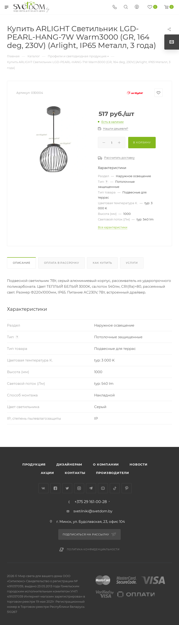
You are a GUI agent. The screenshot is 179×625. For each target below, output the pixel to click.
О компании (106, 464)
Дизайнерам (69, 464)
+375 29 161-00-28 (91, 502)
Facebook (55, 488)
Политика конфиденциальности (93, 549)
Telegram (91, 488)
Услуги (132, 262)
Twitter (67, 488)
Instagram (79, 488)
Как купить (102, 262)
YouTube (103, 488)
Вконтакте (43, 488)
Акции (47, 473)
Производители (112, 473)
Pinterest (127, 488)
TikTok (115, 488)
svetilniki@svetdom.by (92, 511)
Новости (139, 464)
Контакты (75, 473)
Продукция (34, 464)
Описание (21, 262)
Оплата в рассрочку (61, 262)
